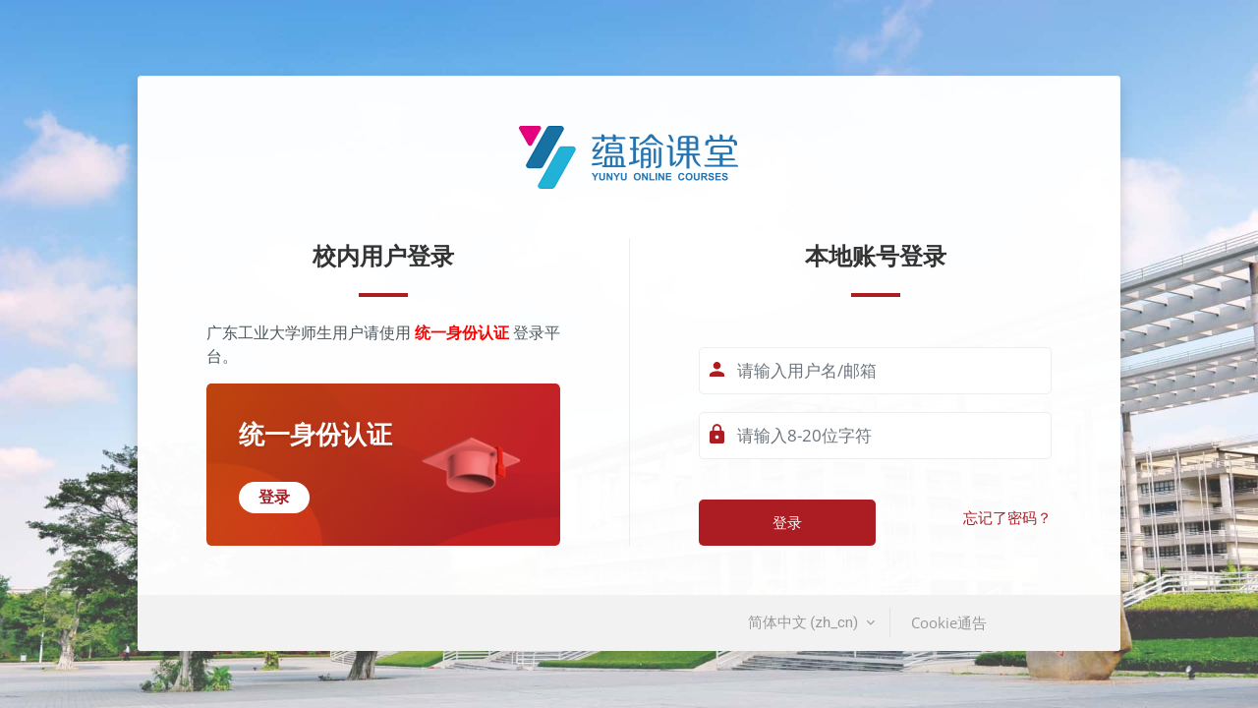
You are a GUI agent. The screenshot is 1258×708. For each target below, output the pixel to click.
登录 (787, 522)
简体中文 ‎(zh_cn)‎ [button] (805, 622)
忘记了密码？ (1007, 518)
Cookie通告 (949, 622)
